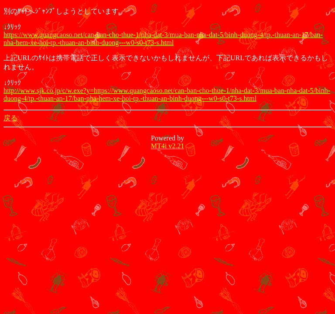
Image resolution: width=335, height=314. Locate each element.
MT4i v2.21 (167, 146)
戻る (10, 118)
